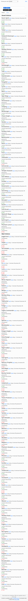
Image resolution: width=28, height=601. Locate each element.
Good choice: (6, 15)
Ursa (3, 21)
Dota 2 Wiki (16, 599)
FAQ (26, 1)
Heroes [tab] (3, 12)
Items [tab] (8, 12)
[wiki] (10, 18)
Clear (10, 10)
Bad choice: (6, 234)
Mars (3, 22)
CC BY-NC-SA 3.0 (16, 598)
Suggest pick (5, 10)
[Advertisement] (14, 4)
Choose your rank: (5, 1)
